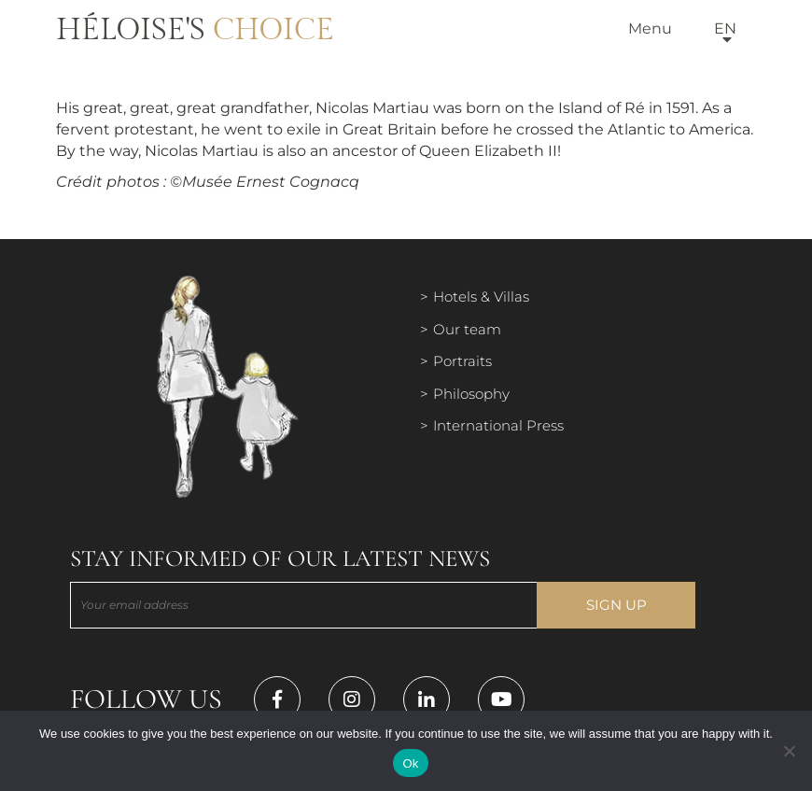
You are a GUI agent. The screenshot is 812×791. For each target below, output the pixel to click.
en (725, 28)
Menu (650, 28)
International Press (498, 425)
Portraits (462, 361)
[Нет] (788, 751)
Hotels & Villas (481, 296)
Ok (410, 763)
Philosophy (471, 394)
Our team (467, 329)
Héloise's (195, 30)
